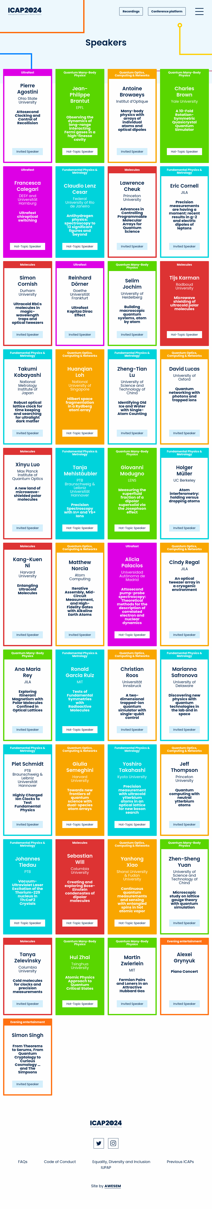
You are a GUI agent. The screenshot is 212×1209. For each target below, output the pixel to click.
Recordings (131, 11)
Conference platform (166, 11)
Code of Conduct (60, 1161)
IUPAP (106, 1167)
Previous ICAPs (180, 1161)
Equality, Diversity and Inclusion (121, 1161)
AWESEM (113, 1186)
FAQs (23, 1161)
